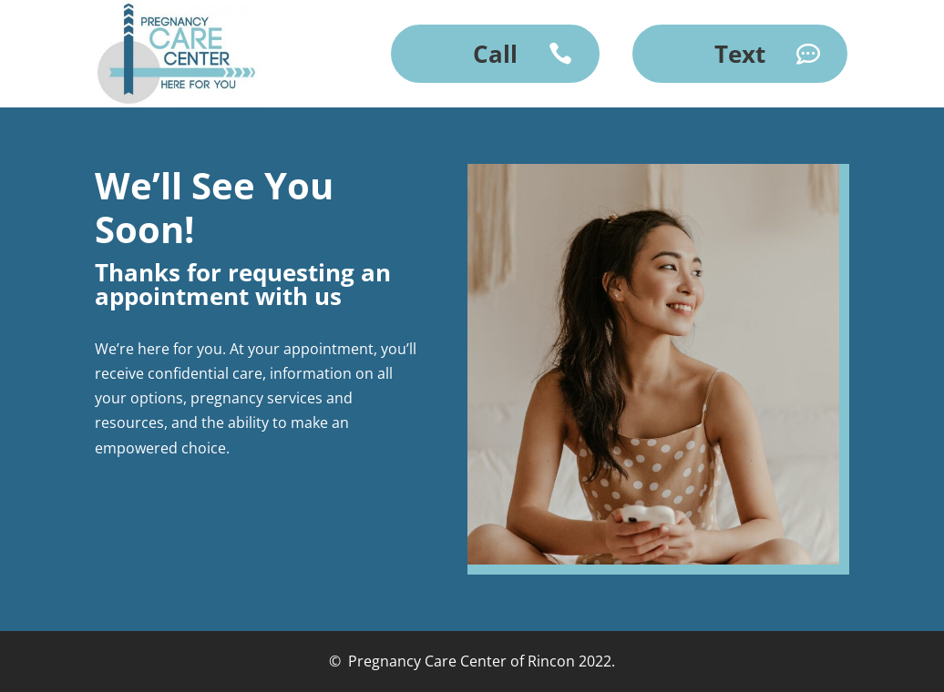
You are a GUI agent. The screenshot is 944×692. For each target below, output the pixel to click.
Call (495, 53)
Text (739, 53)
